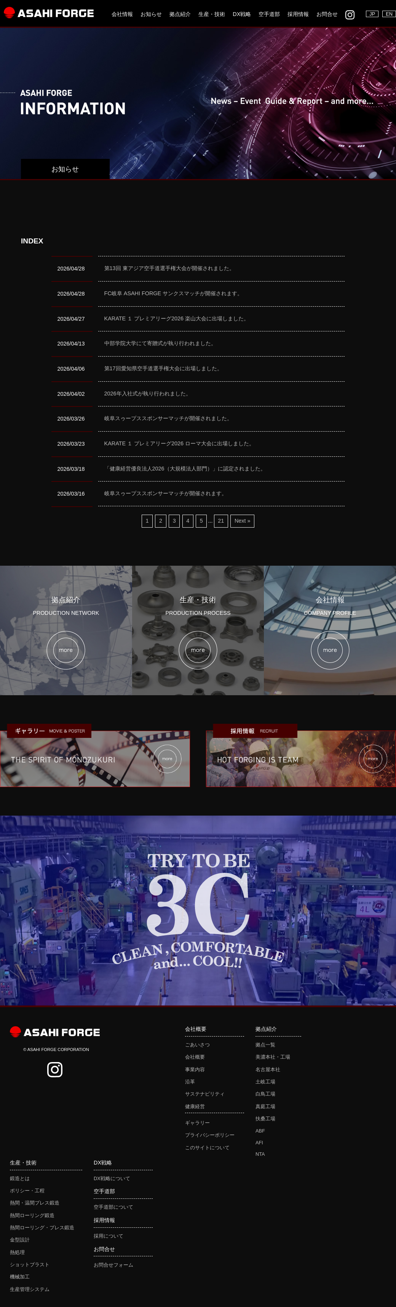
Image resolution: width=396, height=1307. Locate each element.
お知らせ (151, 14)
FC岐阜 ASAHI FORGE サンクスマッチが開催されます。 (173, 293)
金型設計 (20, 1240)
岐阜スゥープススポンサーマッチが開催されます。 (165, 493)
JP (372, 14)
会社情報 (122, 14)
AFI (259, 1142)
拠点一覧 (265, 1045)
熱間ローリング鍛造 (32, 1215)
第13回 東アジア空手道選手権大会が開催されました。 (169, 268)
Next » (243, 521)
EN (389, 14)
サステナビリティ (205, 1094)
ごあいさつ (197, 1045)
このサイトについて (207, 1147)
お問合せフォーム (113, 1265)
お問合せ (327, 14)
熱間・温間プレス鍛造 (34, 1203)
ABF (260, 1131)
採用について (108, 1236)
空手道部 (269, 14)
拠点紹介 (180, 14)
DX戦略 (242, 14)
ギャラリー (197, 1123)
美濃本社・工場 (272, 1057)
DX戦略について (112, 1178)
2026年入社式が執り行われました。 (147, 393)
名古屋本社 (267, 1069)
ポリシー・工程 (27, 1190)
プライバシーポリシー (210, 1135)
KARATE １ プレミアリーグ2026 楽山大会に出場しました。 (176, 318)
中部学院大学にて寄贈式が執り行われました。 (160, 343)
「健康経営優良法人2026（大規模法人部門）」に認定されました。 (185, 469)
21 (221, 521)
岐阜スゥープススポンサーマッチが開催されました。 (168, 418)
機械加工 (20, 1277)
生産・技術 (211, 14)
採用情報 (298, 14)
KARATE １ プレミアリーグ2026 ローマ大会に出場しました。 (179, 443)
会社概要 (195, 1057)
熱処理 (17, 1252)
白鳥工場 (265, 1094)
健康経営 (195, 1106)
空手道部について (113, 1207)
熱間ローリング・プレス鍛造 (42, 1227)
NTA (260, 1154)
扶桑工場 (265, 1118)
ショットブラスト (30, 1264)
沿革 (190, 1082)
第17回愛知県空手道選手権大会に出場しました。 (163, 368)
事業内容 (195, 1069)
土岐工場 (265, 1082)
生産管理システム (30, 1289)
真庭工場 (265, 1106)
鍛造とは (20, 1178)
